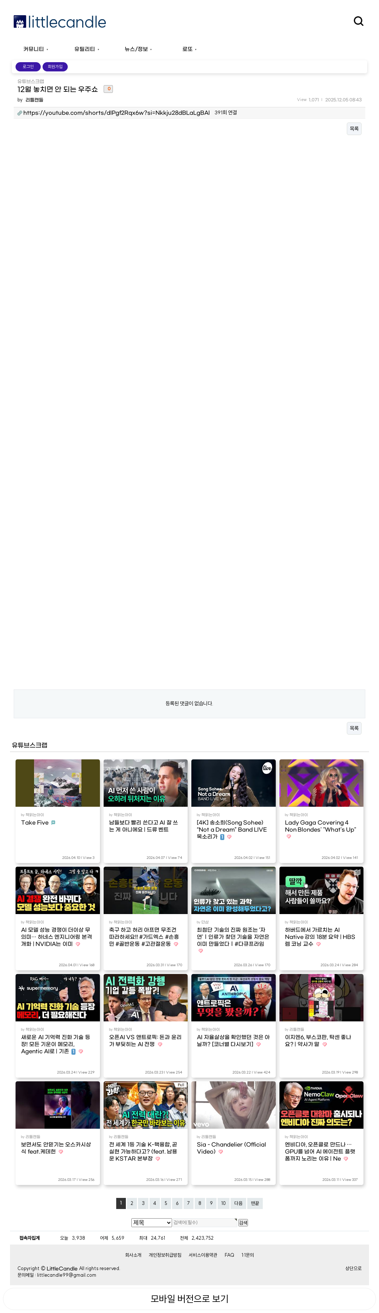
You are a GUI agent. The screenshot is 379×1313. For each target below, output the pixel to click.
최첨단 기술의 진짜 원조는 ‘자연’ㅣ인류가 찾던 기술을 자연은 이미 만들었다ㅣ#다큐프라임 (233, 937)
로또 (187, 49)
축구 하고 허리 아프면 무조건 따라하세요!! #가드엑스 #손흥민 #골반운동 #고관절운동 (144, 937)
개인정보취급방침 (165, 1255)
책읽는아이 (35, 815)
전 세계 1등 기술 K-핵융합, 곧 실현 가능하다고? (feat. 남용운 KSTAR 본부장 (143, 1152)
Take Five (35, 823)
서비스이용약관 (203, 1255)
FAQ (229, 1255)
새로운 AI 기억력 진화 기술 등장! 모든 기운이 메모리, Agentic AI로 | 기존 (55, 1044)
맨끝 (255, 1203)
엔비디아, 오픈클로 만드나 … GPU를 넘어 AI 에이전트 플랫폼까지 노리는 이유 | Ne (320, 1152)
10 (223, 1203)
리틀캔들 (34, 100)
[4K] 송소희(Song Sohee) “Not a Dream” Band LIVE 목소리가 (232, 830)
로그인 (28, 66)
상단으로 (353, 1268)
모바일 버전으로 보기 (189, 1299)
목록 (354, 128)
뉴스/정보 (136, 49)
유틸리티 (84, 49)
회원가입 (55, 66)
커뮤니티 (33, 49)
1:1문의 (248, 1255)
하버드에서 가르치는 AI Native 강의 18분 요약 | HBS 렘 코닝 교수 (320, 937)
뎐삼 (205, 922)
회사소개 (133, 1255)
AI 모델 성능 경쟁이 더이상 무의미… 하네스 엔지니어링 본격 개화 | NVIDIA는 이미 (56, 937)
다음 (238, 1203)
